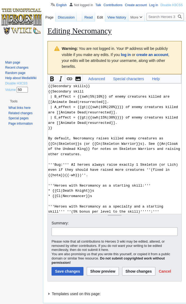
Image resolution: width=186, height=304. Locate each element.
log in (126, 55)
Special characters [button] (128, 79)
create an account (152, 55)
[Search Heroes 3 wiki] (165, 17)
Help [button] (156, 79)
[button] (52, 79)
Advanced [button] (96, 79)
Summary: (60, 223)
